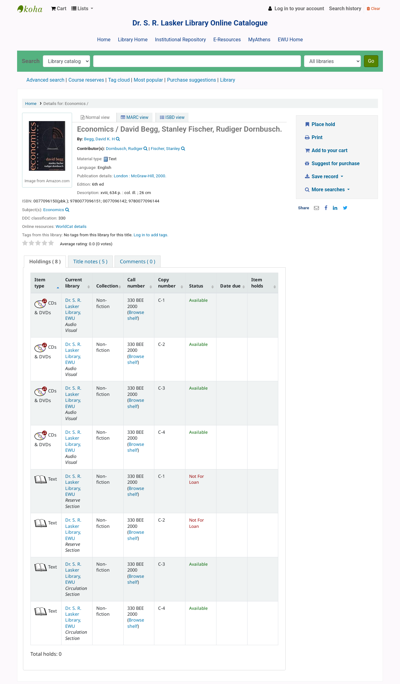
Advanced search (45, 80)
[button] (58, 8)
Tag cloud (119, 80)
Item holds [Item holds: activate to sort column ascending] (257, 282)
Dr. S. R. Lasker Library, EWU (73, 309)
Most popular (148, 80)
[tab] (45, 262)
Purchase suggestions (191, 80)
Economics (53, 209)
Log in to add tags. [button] (151, 234)
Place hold (319, 124)
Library (227, 80)
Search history (345, 8)
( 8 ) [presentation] (45, 261)
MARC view (134, 117)
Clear (373, 8)
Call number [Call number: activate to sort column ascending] (136, 282)
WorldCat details (71, 226)
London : (122, 175)
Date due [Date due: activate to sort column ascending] (230, 286)
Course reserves (86, 80)
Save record (321, 176)
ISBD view (172, 117)
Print (313, 137)
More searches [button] (325, 190)
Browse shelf (135, 315)
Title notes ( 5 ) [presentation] (90, 261)
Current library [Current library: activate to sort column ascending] (73, 282)
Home (104, 40)
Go (371, 61)
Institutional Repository (180, 40)
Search (31, 61)
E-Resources (227, 40)
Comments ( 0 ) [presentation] (137, 261)
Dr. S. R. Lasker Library (32, 8)
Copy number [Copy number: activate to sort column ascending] (166, 282)
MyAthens (259, 40)
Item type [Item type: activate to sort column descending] (39, 282)
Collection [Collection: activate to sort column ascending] (107, 286)
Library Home (133, 40)
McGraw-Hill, (143, 175)
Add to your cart (326, 150)
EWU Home (290, 40)
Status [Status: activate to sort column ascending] (196, 286)
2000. (161, 175)
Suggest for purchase (332, 163)
